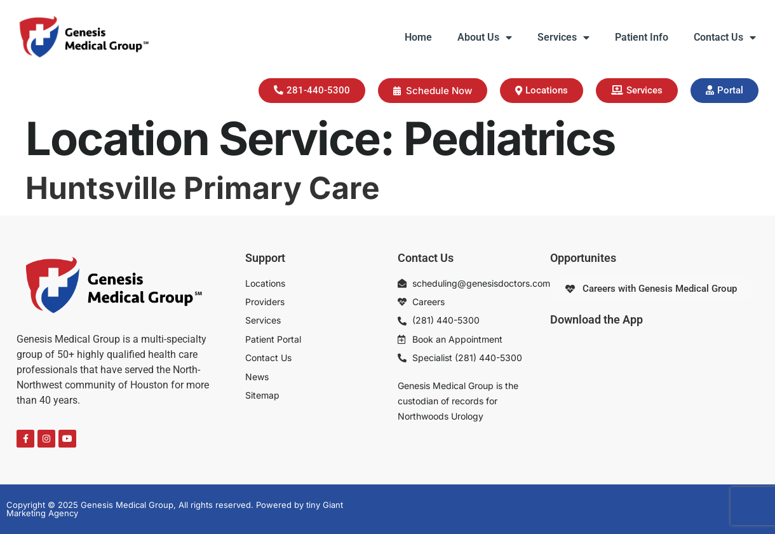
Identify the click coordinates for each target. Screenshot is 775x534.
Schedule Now (432, 91)
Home (418, 37)
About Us (484, 37)
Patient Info (641, 37)
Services (563, 37)
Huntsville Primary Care (202, 188)
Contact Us (725, 37)
